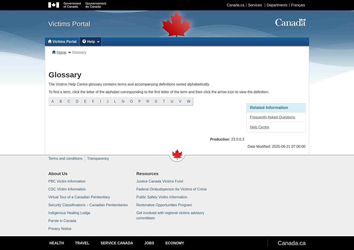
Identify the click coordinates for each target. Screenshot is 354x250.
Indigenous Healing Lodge (69, 213)
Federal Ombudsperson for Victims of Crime (171, 189)
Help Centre (259, 127)
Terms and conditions (65, 158)
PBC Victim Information (67, 181)
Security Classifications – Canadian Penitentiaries (88, 205)
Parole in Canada (62, 221)
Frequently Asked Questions (272, 117)
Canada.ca (235, 5)
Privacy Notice (59, 229)
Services (255, 5)
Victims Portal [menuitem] (62, 42)
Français (298, 5)
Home (59, 52)
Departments (277, 5)
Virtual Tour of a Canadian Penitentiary (79, 197)
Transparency (98, 158)
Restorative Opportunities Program (164, 205)
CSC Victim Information (67, 189)
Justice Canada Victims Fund (159, 181)
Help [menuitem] (90, 42)
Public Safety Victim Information (161, 197)
